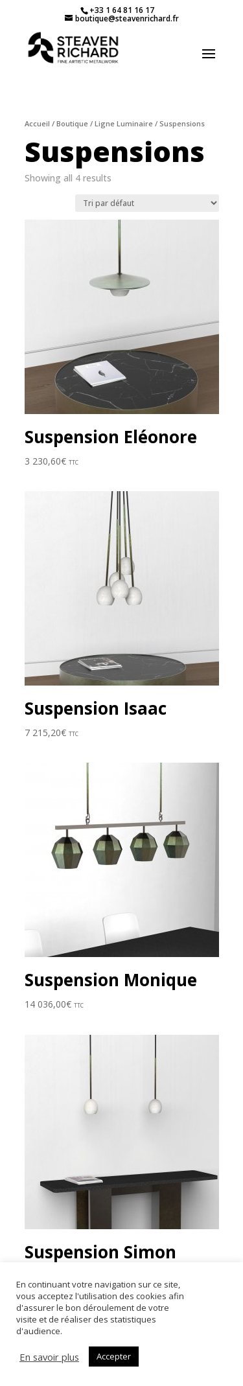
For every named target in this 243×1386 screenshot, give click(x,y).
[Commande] (147, 203)
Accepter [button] (114, 1356)
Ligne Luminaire (124, 123)
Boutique (72, 123)
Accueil (37, 123)
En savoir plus (49, 1357)
